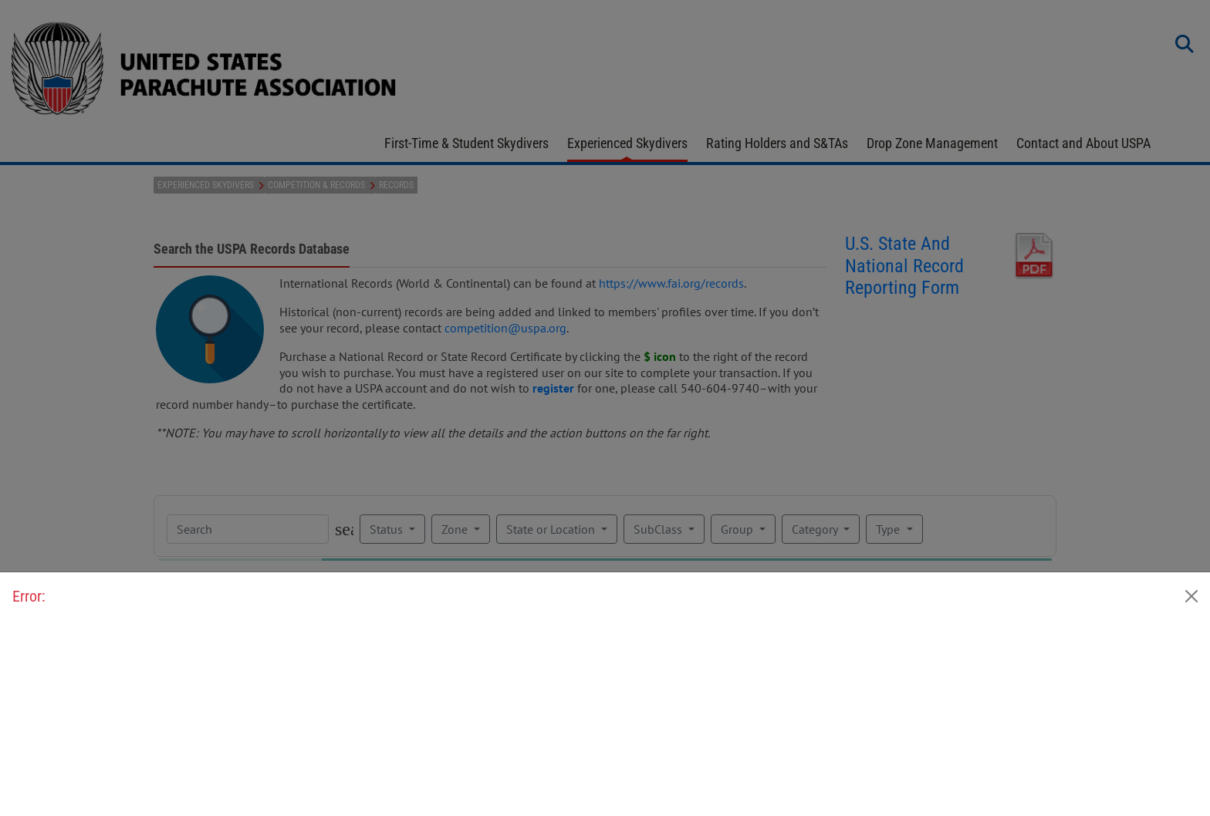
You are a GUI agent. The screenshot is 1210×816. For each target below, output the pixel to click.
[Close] (1191, 596)
